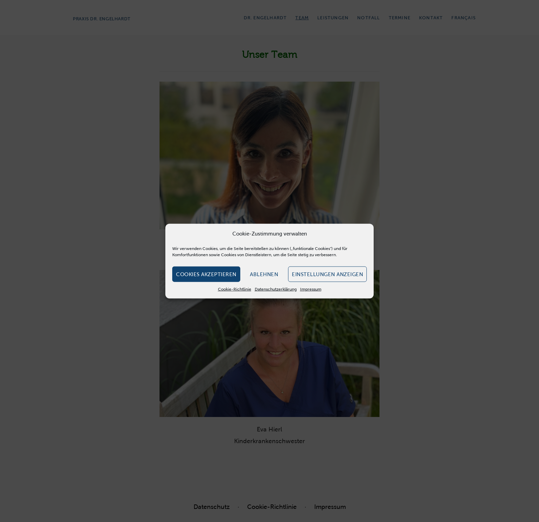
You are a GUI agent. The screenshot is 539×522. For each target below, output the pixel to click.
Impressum (310, 289)
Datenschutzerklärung (276, 289)
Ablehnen (264, 274)
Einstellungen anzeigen (327, 274)
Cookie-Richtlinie (234, 289)
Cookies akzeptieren (206, 274)
